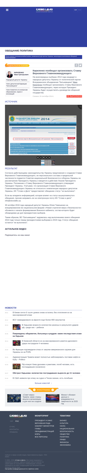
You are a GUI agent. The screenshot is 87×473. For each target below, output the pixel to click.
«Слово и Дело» (20, 460)
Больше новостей (43, 383)
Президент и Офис (43, 420)
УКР (75, 10)
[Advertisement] (43, 30)
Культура (64, 423)
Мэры (37, 434)
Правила (14, 432)
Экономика (65, 445)
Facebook (76, 65)
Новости (10, 308)
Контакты (14, 429)
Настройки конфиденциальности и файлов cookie (22, 469)
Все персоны (41, 437)
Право (63, 439)
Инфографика (43, 390)
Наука (62, 426)
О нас (12, 427)
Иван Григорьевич (21, 74)
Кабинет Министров (44, 426)
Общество (65, 434)
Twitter (80, 65)
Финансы (64, 442)
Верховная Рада (42, 423)
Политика (64, 437)
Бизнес (63, 420)
